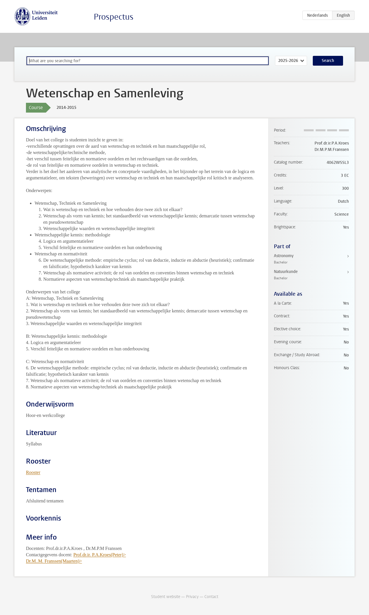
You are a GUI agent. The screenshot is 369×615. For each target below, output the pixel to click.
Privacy (192, 596)
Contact (211, 596)
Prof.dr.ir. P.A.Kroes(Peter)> (99, 554)
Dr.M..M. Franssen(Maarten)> (54, 561)
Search (328, 60)
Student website (165, 596)
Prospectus (113, 17)
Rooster (33, 472)
